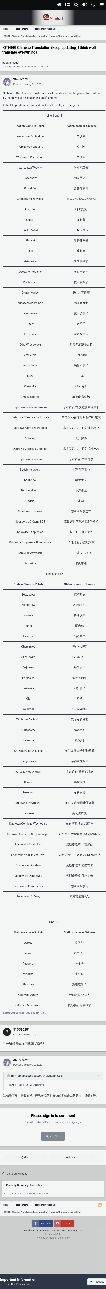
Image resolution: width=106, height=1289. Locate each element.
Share (25, 1157)
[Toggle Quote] (8, 1075)
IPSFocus (44, 1230)
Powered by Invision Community (53, 1237)
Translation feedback (36, 66)
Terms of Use (8, 1284)
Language (58, 1230)
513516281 (21, 1029)
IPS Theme (29, 1230)
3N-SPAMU (12, 62)
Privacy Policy (75, 1230)
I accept (97, 1281)
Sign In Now (53, 1136)
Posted (27, 84)
